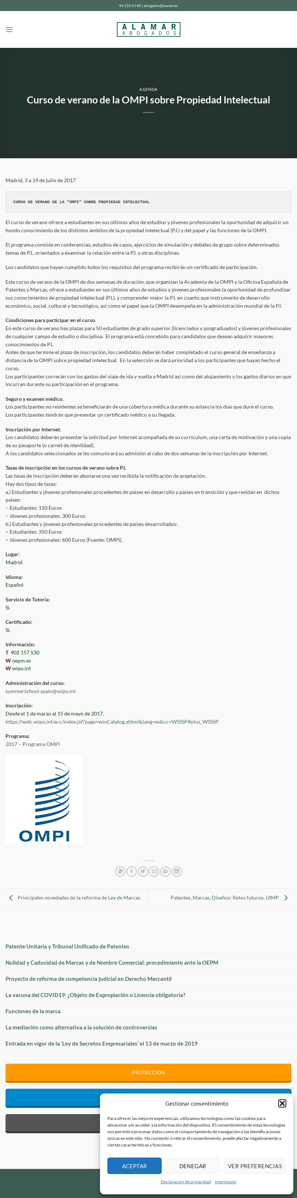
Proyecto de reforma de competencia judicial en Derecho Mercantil (89, 978)
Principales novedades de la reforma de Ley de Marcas (73, 898)
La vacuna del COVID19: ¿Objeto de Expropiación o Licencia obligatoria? (95, 995)
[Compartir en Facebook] (131, 871)
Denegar (193, 1166)
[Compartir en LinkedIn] (177, 871)
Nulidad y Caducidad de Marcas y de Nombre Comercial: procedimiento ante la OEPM (112, 962)
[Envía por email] (154, 871)
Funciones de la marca (33, 1011)
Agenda (148, 89)
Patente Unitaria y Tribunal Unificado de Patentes (67, 946)
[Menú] (9, 29)
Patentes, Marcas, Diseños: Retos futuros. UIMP (231, 898)
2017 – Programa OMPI (33, 744)
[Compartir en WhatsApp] (120, 871)
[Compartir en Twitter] (143, 871)
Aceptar (134, 1166)
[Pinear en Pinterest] (165, 871)
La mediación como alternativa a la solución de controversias (81, 1027)
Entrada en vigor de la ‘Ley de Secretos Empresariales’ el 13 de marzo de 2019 (102, 1043)
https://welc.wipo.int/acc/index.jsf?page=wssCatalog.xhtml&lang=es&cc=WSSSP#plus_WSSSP (112, 722)
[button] (282, 1103)
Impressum (225, 1181)
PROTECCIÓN (148, 1072)
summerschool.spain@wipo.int (41, 691)
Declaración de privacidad (186, 1181)
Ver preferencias (255, 1166)
